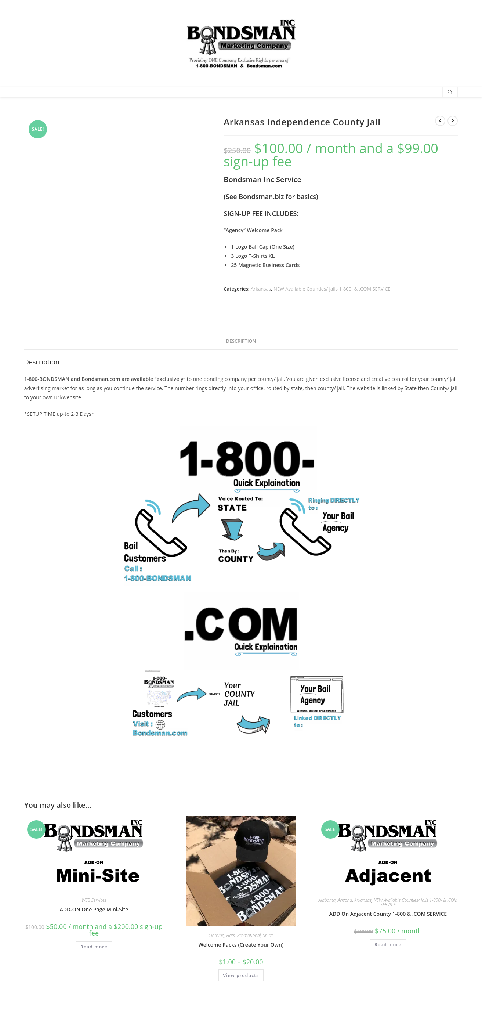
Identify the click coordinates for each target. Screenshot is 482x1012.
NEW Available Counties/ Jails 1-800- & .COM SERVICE (332, 288)
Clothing (216, 935)
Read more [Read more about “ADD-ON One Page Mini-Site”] (94, 947)
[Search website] (450, 93)
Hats (230, 935)
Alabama (327, 900)
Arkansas (261, 288)
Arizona (345, 900)
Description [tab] (241, 341)
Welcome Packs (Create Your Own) (240, 944)
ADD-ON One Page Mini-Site (93, 909)
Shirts (268, 935)
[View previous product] (440, 121)
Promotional (249, 935)
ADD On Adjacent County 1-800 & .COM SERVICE (388, 913)
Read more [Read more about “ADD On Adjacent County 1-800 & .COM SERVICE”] (388, 944)
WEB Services (93, 900)
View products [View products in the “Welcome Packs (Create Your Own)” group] (241, 975)
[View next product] (452, 121)
